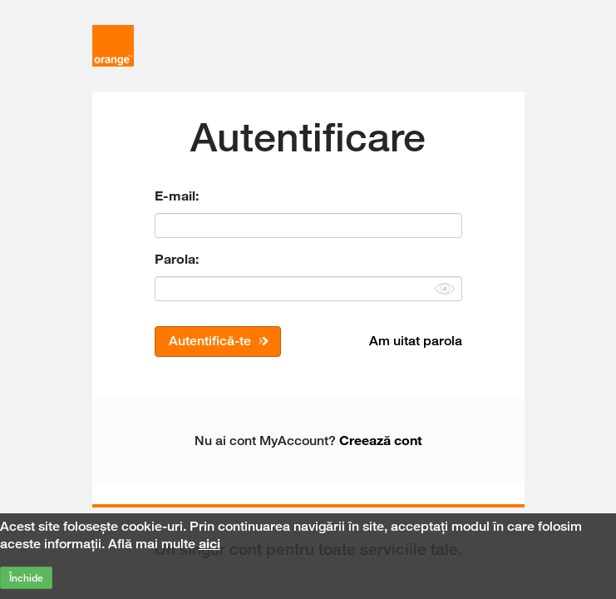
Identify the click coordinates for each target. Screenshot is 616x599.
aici (209, 543)
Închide (26, 578)
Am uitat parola (415, 341)
